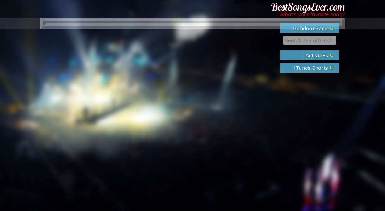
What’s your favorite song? (312, 14)
